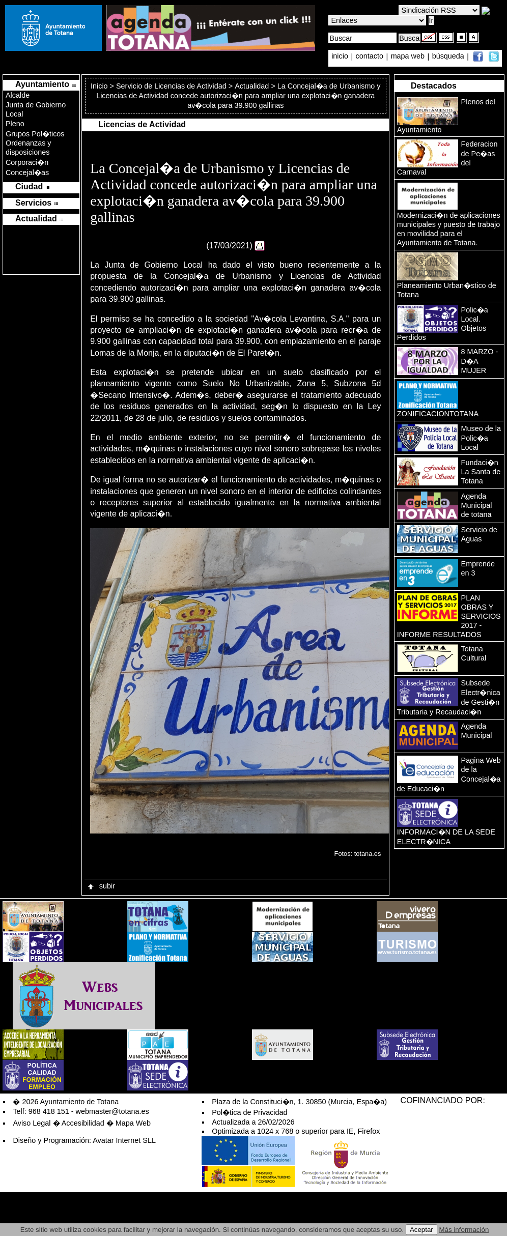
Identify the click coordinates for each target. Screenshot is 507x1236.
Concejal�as (27, 172)
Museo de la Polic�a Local (481, 437)
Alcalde (18, 95)
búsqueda (449, 56)
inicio (340, 56)
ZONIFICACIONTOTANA (437, 414)
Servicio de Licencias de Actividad (171, 86)
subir (101, 886)
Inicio (100, 86)
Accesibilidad (83, 1123)
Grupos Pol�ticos (35, 134)
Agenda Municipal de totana (476, 505)
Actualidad (252, 86)
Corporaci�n (27, 162)
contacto (369, 56)
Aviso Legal (31, 1123)
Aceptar (421, 1229)
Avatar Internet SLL (124, 1140)
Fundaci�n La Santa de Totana (481, 471)
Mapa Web (133, 1123)
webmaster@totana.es (112, 1111)
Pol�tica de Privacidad (249, 1112)
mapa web (409, 56)
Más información (464, 1229)
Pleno (15, 124)
